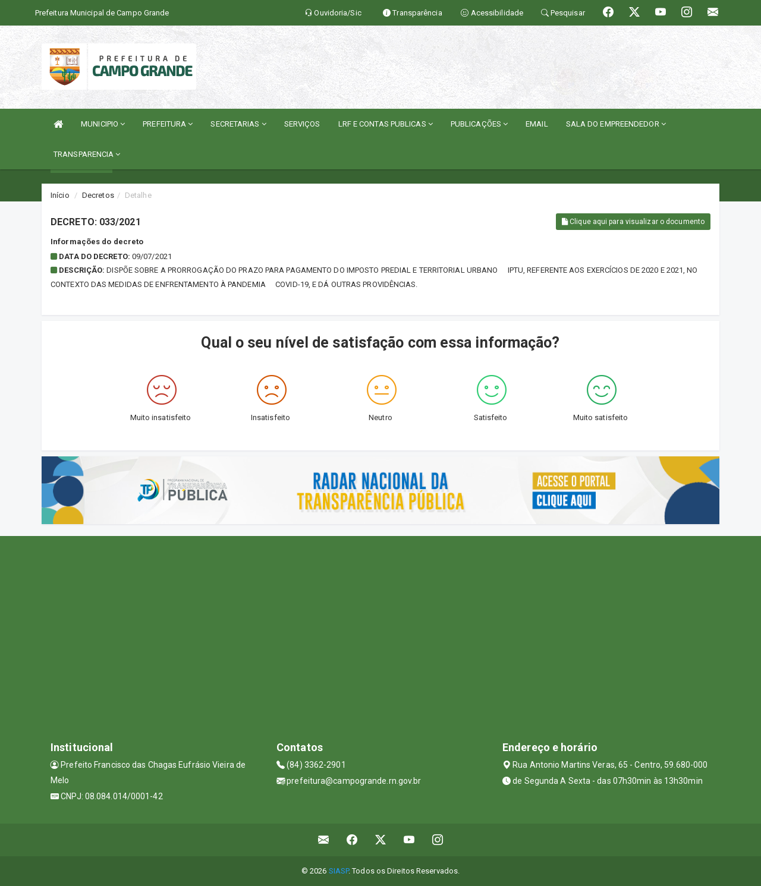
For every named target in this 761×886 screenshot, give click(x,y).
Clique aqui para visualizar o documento (633, 221)
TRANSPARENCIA (87, 154)
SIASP (339, 870)
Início (60, 195)
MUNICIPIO (103, 123)
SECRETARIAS (238, 123)
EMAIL (537, 123)
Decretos (98, 195)
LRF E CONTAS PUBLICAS (385, 123)
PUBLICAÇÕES (479, 123)
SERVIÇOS (302, 123)
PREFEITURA (168, 123)
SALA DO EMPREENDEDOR (616, 123)
